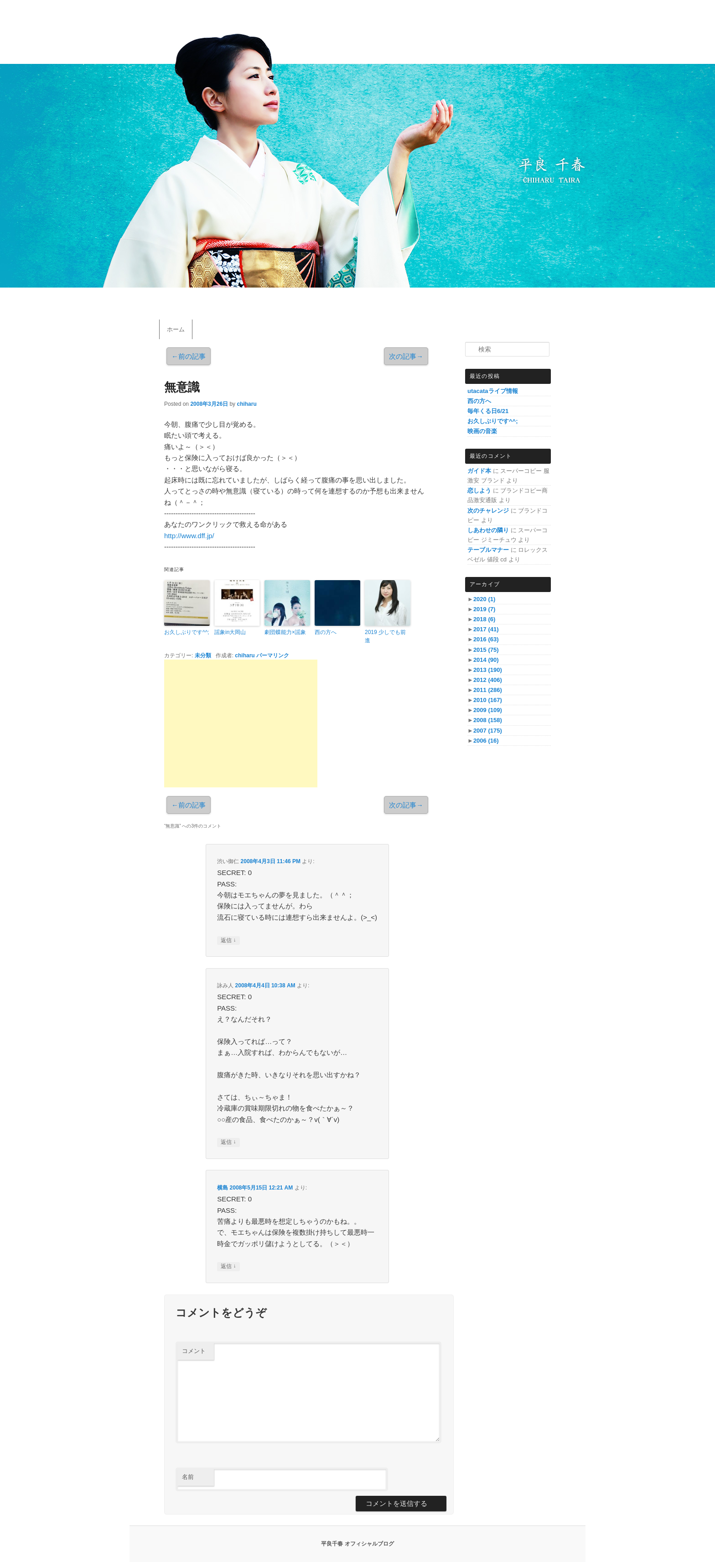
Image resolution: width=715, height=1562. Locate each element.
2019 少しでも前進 (385, 636)
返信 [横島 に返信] (228, 1266)
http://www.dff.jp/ (189, 536)
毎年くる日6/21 (487, 411)
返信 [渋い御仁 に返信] (228, 940)
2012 (487, 679)
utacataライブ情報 (492, 391)
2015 (486, 649)
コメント (194, 1350)
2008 (487, 720)
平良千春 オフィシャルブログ (357, 1544)
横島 (222, 1188)
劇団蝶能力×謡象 (285, 632)
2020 (484, 599)
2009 (487, 710)
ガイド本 (479, 470)
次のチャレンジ (488, 510)
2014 (486, 659)
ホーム (176, 329)
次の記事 (406, 356)
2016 (486, 639)
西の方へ (326, 632)
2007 (487, 730)
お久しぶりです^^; (186, 632)
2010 (487, 700)
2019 (484, 609)
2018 (484, 619)
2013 (487, 669)
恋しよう (479, 490)
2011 (487, 690)
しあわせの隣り (488, 530)
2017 (486, 629)
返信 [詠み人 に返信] (228, 1142)
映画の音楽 (482, 431)
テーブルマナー (488, 549)
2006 (486, 740)
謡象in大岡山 (230, 632)
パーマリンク (272, 655)
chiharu (246, 404)
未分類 (203, 655)
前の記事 (188, 356)
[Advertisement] (240, 723)
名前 (188, 1476)
